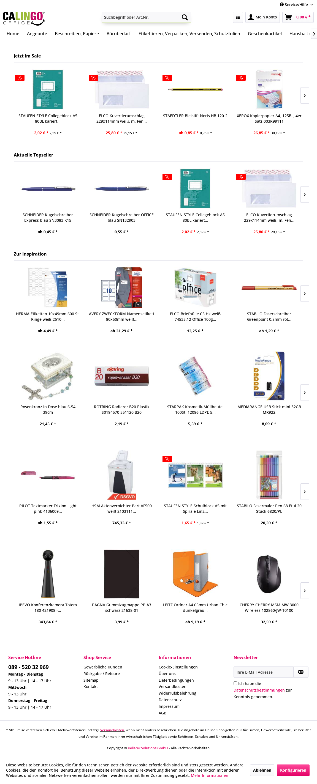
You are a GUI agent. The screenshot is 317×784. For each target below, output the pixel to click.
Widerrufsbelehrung (177, 693)
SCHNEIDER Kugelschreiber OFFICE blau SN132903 (122, 217)
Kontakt (90, 686)
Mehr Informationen (209, 775)
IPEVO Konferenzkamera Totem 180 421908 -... (48, 607)
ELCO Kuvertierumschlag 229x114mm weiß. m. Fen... (269, 217)
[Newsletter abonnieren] (300, 672)
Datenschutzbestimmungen (259, 690)
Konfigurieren (293, 770)
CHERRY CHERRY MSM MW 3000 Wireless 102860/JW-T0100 (269, 607)
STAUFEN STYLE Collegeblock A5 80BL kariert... (195, 217)
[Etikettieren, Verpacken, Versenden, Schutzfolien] (189, 33)
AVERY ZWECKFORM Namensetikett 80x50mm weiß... (121, 316)
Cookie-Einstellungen (178, 667)
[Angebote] (37, 33)
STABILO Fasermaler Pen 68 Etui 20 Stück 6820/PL (269, 508)
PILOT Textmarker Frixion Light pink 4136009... (48, 508)
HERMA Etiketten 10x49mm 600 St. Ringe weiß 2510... (48, 316)
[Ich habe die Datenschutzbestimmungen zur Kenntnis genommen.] (235, 683)
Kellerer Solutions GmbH (148, 747)
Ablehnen (262, 770)
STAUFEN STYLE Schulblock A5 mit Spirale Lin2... (195, 508)
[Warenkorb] (298, 17)
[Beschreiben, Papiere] (77, 33)
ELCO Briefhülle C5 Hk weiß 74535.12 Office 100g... (195, 316)
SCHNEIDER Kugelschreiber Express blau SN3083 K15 (48, 217)
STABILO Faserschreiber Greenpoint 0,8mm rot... (269, 316)
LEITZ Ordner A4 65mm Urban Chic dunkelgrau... (195, 607)
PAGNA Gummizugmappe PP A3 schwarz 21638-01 (121, 607)
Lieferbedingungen (176, 680)
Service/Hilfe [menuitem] (294, 4)
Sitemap (91, 680)
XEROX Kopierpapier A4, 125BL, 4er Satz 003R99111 (269, 118)
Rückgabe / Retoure (101, 673)
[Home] (13, 33)
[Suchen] (185, 17)
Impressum (169, 706)
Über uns (167, 673)
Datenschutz (170, 699)
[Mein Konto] (262, 17)
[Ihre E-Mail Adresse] (264, 672)
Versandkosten (172, 686)
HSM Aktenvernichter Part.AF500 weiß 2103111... (121, 508)
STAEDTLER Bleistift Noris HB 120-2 (195, 115)
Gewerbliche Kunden (102, 667)
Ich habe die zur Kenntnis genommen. (263, 690)
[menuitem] (146, 17)
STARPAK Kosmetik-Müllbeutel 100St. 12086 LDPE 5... (195, 409)
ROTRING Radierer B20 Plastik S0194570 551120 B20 (122, 409)
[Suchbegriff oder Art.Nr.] (146, 17)
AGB (162, 713)
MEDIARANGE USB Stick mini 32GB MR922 (269, 409)
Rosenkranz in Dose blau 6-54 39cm (47, 409)
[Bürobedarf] (119, 33)
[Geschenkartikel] (265, 33)
